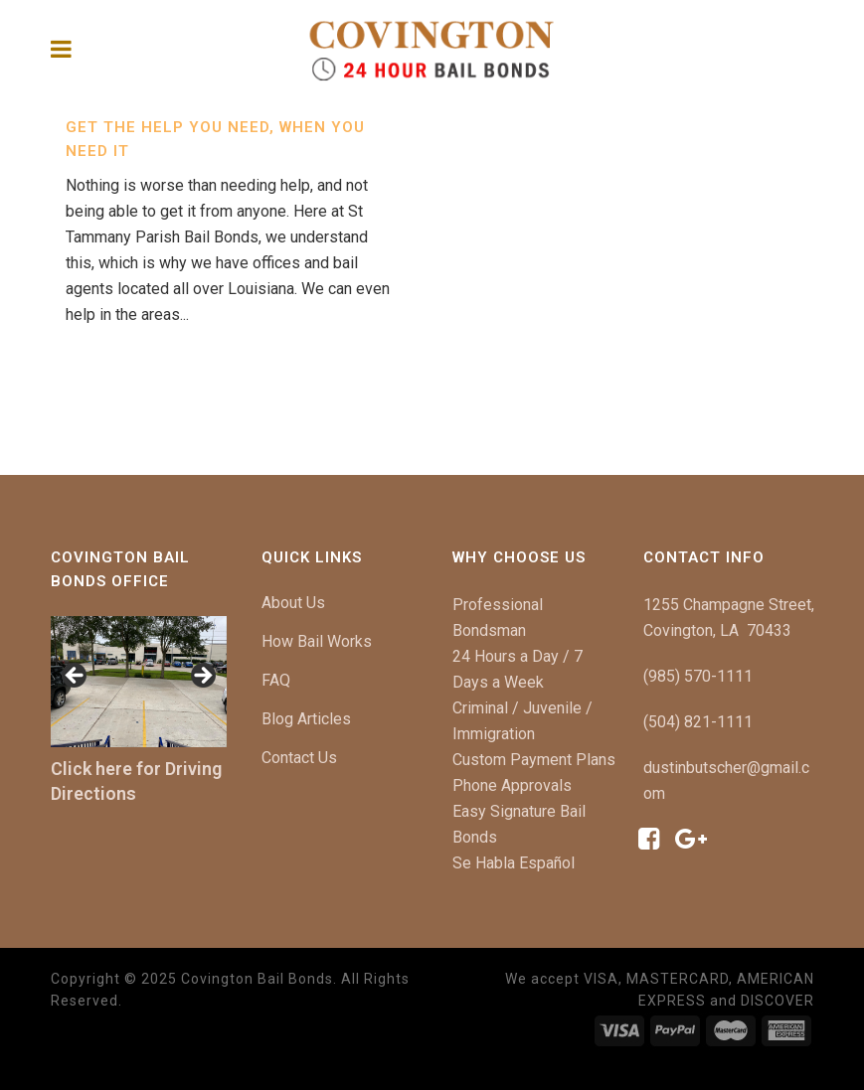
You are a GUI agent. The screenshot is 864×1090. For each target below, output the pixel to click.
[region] (139, 682)
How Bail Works (316, 641)
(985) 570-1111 (698, 676)
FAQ (275, 680)
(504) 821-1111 (698, 721)
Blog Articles (306, 718)
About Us (293, 602)
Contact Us (299, 757)
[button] (75, 677)
